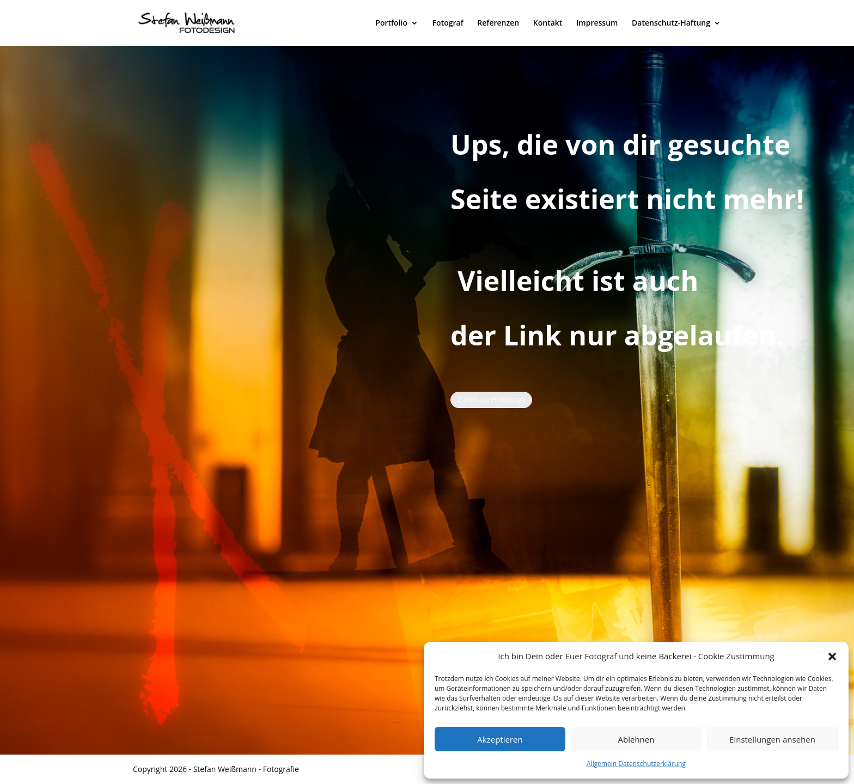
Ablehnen (636, 739)
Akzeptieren (499, 739)
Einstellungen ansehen (772, 739)
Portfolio (391, 23)
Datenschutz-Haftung (671, 23)
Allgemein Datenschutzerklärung (636, 763)
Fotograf (447, 23)
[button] (832, 656)
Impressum (597, 23)
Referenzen (498, 23)
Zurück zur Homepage (491, 399)
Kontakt (548, 23)
